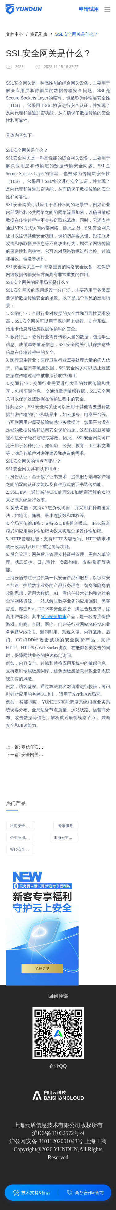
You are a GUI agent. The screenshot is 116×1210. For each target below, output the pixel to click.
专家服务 (65, 826)
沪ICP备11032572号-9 (58, 1133)
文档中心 (14, 34)
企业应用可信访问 (22, 837)
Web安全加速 (53, 616)
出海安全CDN (21, 826)
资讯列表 (39, 34)
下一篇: (39, 754)
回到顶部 (58, 996)
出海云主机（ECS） (66, 837)
